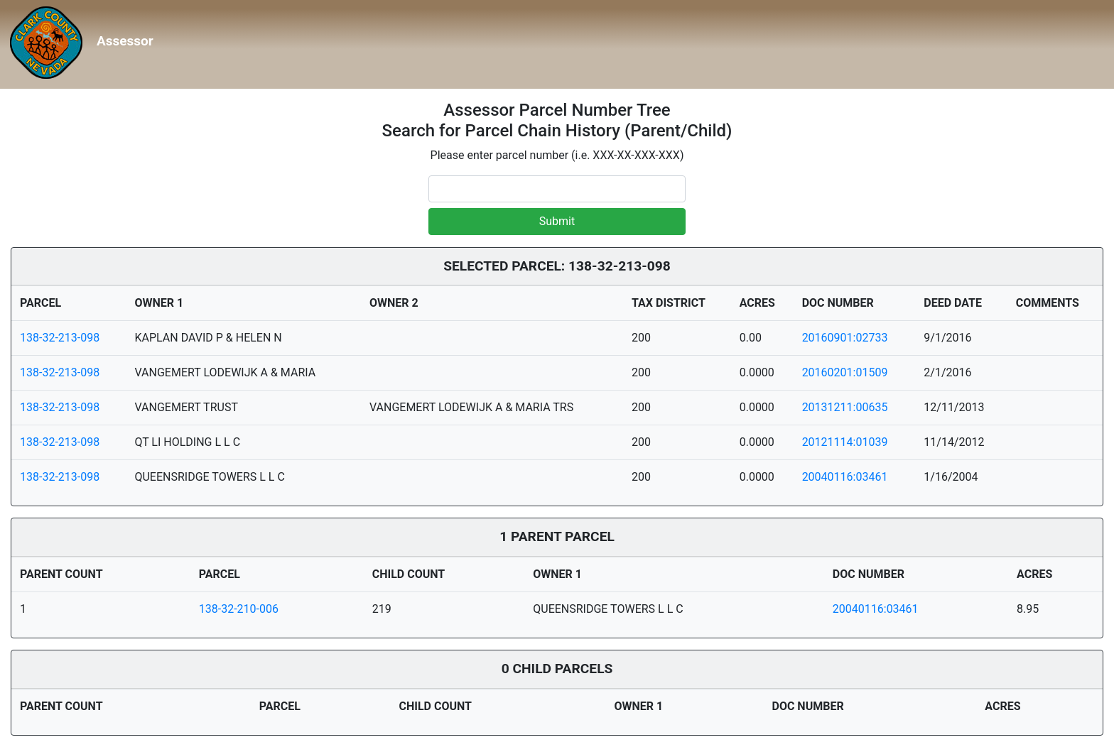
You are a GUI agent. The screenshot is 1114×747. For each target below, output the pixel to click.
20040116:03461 (845, 477)
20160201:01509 (845, 372)
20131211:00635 (845, 407)
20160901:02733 (845, 337)
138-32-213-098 (59, 337)
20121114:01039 (845, 442)
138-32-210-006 (238, 609)
